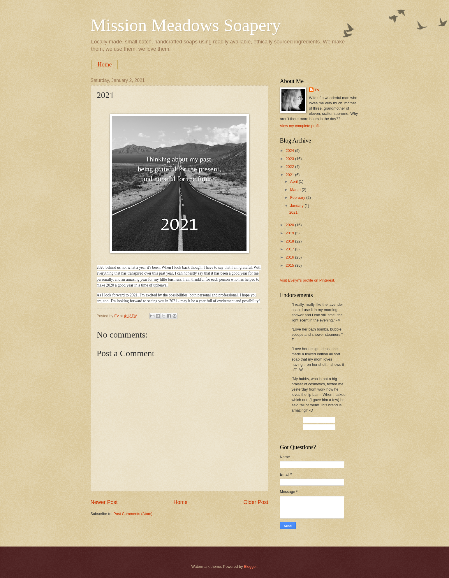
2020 (290, 225)
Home (105, 64)
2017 (290, 249)
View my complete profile (301, 126)
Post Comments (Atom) (132, 514)
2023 (290, 159)
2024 (290, 150)
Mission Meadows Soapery (186, 25)
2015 (290, 265)
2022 (290, 166)
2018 (290, 241)
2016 (290, 257)
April (294, 181)
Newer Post (104, 502)
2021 (290, 175)
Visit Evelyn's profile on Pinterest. (307, 280)
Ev (317, 90)
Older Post (255, 502)
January (297, 205)
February (298, 197)
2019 (290, 233)
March (296, 189)
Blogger (250, 566)
